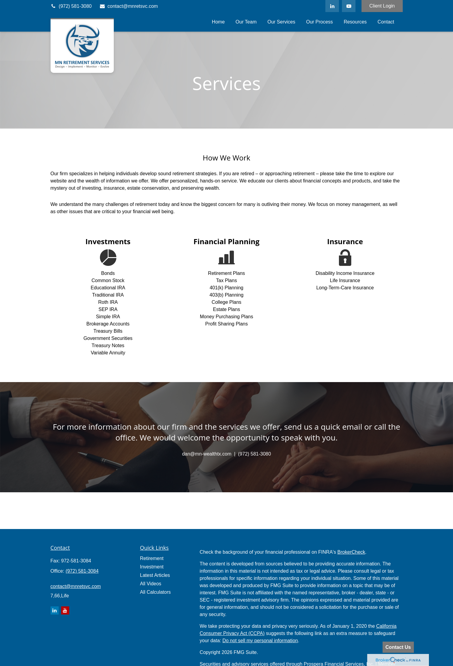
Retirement (151, 558)
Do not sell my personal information (260, 640)
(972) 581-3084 (82, 571)
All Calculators (155, 592)
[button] (218, 22)
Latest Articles (155, 575)
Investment (151, 566)
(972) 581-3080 (71, 6)
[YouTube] (348, 6)
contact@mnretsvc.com (128, 6)
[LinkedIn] (332, 6)
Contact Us (398, 647)
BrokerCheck (351, 552)
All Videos (150, 583)
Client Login (382, 5)
